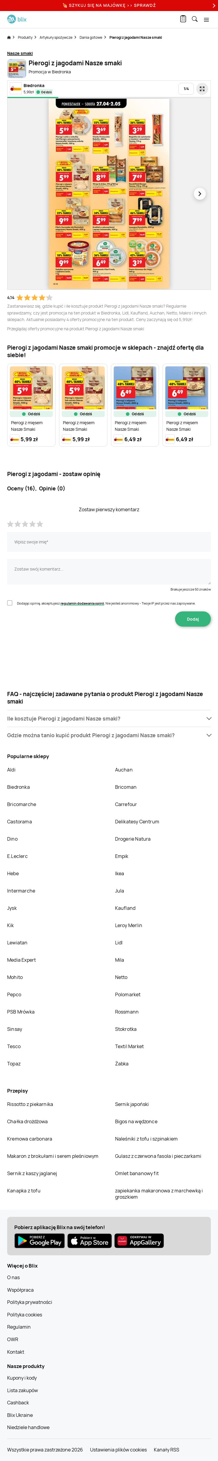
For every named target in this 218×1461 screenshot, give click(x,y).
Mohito (15, 977)
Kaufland (125, 908)
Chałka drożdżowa (27, 1121)
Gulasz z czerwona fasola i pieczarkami (158, 1156)
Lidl (119, 942)
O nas (13, 1277)
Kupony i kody (22, 1378)
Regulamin (19, 1327)
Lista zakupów (22, 1390)
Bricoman (126, 787)
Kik (10, 925)
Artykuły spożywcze (56, 37)
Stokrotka (126, 1029)
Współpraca (20, 1290)
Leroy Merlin (128, 925)
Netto (121, 977)
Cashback (18, 1402)
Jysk (12, 908)
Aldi (11, 769)
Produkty (25, 37)
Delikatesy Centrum (137, 821)
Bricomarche (21, 804)
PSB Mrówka (21, 1011)
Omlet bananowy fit (137, 1173)
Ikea (119, 873)
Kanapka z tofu (24, 1190)
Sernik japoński (132, 1104)
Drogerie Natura (133, 839)
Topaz (14, 1063)
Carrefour (126, 804)
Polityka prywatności (29, 1302)
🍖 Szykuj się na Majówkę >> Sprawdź (109, 5)
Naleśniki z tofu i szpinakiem (146, 1138)
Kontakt (15, 1352)
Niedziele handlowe (28, 1427)
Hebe (13, 873)
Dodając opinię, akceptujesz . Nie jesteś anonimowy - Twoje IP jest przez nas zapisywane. (106, 603)
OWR (12, 1339)
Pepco (14, 994)
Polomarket (128, 994)
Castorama (19, 821)
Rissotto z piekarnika (30, 1104)
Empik (122, 856)
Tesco (14, 1046)
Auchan (124, 769)
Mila (119, 960)
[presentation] (109, 645)
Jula (119, 890)
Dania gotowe (91, 37)
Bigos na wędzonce (136, 1121)
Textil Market (129, 1046)
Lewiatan (17, 942)
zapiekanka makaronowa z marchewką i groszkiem (159, 1193)
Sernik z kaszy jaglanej (32, 1173)
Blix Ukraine (20, 1415)
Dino (12, 839)
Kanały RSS (166, 1449)
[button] (109, 718)
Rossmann (127, 1011)
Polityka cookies (24, 1314)
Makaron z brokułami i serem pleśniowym (53, 1156)
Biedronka (18, 787)
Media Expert (21, 960)
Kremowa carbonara (29, 1138)
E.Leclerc (17, 856)
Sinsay (14, 1029)
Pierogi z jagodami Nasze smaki (135, 37)
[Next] (213, 5)
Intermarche (21, 890)
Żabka (122, 1063)
